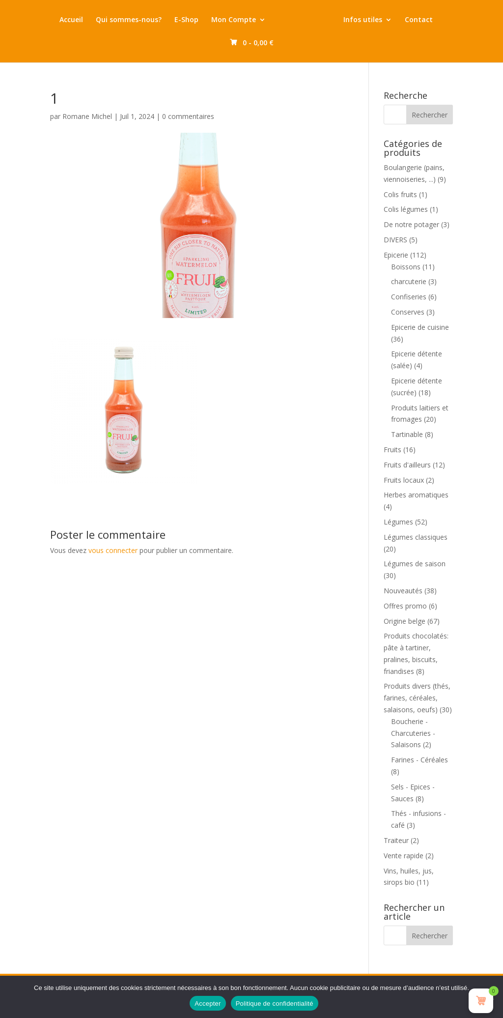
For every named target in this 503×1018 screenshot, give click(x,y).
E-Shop (196, 20)
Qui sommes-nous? (138, 20)
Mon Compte (243, 20)
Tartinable (407, 434)
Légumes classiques (415, 537)
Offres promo (405, 606)
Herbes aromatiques (416, 494)
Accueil (80, 20)
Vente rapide (403, 855)
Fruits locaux (404, 480)
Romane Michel (87, 116)
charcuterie (408, 281)
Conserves (407, 312)
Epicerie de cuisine (420, 327)
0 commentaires (188, 116)
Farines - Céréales (419, 759)
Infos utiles (394, 20)
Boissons (405, 266)
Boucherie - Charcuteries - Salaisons (413, 733)
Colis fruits (400, 194)
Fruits (392, 449)
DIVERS (395, 239)
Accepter (208, 1003)
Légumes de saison (415, 563)
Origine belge (404, 621)
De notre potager (411, 224)
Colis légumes (406, 209)
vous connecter (113, 550)
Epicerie (396, 255)
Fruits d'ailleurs (407, 464)
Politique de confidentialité (274, 1003)
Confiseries (408, 296)
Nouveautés (403, 590)
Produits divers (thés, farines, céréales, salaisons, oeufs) (417, 697)
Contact (223, 43)
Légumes (398, 521)
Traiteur (396, 840)
